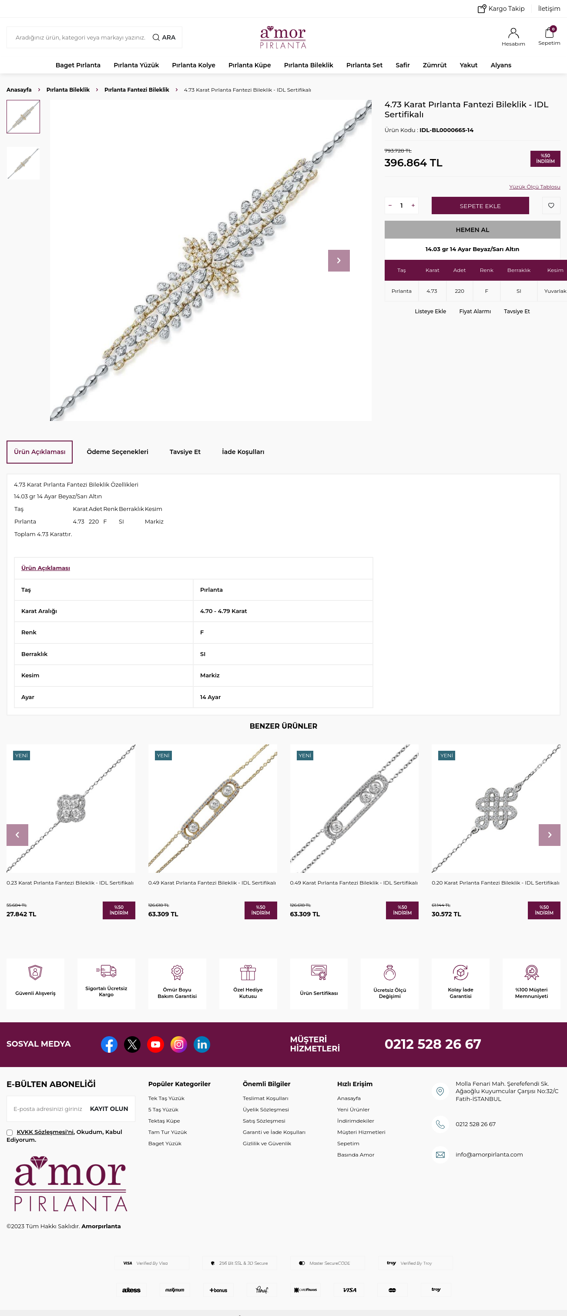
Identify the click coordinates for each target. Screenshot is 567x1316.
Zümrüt (435, 65)
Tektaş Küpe (164, 1120)
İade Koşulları (243, 452)
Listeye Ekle (430, 311)
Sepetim (348, 1143)
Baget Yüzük (164, 1143)
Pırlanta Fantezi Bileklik (136, 89)
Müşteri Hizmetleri (361, 1132)
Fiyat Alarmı (475, 311)
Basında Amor (355, 1154)
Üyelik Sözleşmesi (266, 1109)
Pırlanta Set (364, 65)
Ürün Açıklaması (39, 452)
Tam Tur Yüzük (167, 1132)
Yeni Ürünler (353, 1109)
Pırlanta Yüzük (136, 65)
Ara (164, 37)
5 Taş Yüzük (163, 1109)
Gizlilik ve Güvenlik (267, 1143)
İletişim (549, 9)
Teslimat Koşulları (266, 1098)
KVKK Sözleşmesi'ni (45, 1131)
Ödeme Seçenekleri (117, 452)
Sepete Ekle (480, 206)
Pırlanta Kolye (193, 65)
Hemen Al (473, 230)
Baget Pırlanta (78, 65)
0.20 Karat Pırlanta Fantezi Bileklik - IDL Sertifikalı (495, 882)
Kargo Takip (501, 8)
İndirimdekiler (355, 1120)
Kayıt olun (109, 1109)
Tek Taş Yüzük (166, 1098)
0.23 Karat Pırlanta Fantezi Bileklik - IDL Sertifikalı (70, 882)
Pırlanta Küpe (249, 65)
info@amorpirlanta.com (489, 1154)
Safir (402, 65)
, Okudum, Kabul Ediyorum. (64, 1135)
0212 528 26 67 (433, 1044)
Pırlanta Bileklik (308, 65)
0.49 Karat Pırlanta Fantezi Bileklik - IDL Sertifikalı (212, 882)
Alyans (501, 65)
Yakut (469, 65)
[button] (339, 261)
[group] (211, 260)
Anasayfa (19, 89)
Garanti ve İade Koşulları (274, 1132)
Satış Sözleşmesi (264, 1120)
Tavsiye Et (517, 311)
